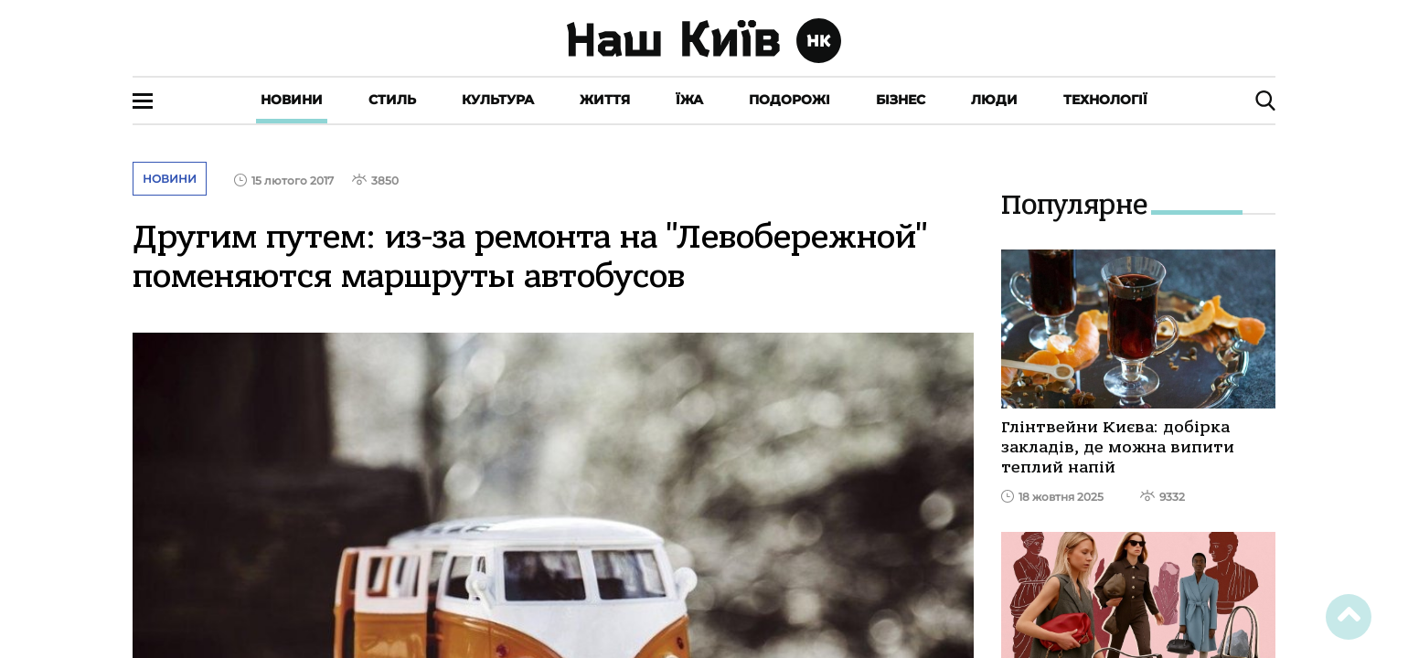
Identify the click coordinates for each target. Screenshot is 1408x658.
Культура (498, 99)
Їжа (689, 99)
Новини (292, 99)
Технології (1105, 99)
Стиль (392, 99)
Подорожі (789, 99)
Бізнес (900, 99)
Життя (605, 99)
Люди (994, 99)
